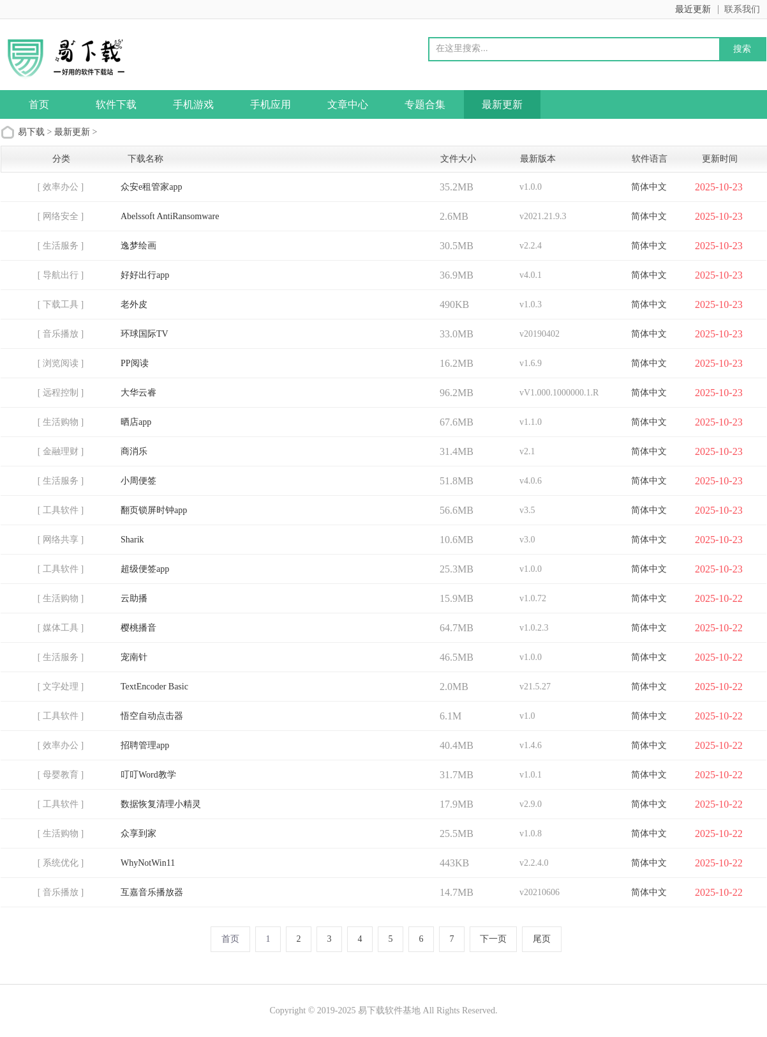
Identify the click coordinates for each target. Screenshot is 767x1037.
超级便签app (145, 569)
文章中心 (347, 104)
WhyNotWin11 (148, 863)
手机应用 (270, 104)
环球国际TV (144, 334)
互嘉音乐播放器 (152, 892)
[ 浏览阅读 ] (61, 363)
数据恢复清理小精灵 (161, 804)
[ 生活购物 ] (61, 422)
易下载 (31, 132)
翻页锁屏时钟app (154, 510)
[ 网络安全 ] (61, 216)
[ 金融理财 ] (61, 451)
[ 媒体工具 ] (61, 628)
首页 (39, 104)
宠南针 (134, 657)
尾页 (542, 939)
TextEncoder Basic (154, 686)
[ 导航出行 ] (61, 275)
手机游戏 (193, 104)
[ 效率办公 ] (61, 187)
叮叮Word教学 (148, 775)
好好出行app (145, 275)
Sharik (132, 539)
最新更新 (502, 104)
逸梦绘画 (138, 245)
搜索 (742, 48)
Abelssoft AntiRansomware (170, 216)
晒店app (136, 422)
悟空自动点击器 (152, 716)
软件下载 (116, 104)
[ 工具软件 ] (61, 510)
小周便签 (138, 481)
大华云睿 (138, 392)
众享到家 (138, 833)
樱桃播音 (138, 628)
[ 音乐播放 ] (61, 334)
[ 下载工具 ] (61, 304)
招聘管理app (145, 745)
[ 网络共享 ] (61, 539)
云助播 (134, 598)
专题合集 (425, 104)
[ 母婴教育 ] (61, 775)
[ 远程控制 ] (61, 392)
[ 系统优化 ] (61, 863)
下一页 (493, 939)
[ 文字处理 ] (61, 686)
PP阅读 (135, 363)
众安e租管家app (151, 187)
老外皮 (134, 304)
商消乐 (134, 451)
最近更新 (693, 9)
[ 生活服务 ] (61, 245)
